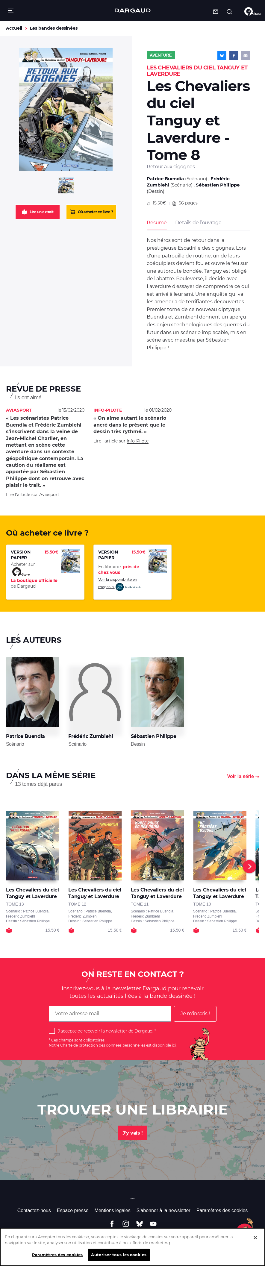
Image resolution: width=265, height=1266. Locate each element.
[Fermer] (255, 1241)
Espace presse (73, 1210)
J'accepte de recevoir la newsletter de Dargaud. (105, 1031)
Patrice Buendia (165, 178)
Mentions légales (113, 1210)
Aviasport (49, 494)
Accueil (14, 28)
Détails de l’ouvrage (198, 222)
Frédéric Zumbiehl (90, 736)
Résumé (157, 222)
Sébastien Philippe (218, 185)
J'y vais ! (132, 1133)
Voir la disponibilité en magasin (120, 584)
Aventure (161, 55)
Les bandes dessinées (54, 28)
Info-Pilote (138, 441)
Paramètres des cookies (222, 1210)
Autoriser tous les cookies (118, 1258)
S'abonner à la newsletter (163, 1210)
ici (174, 1045)
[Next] (249, 866)
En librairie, (118, 569)
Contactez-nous (34, 1210)
